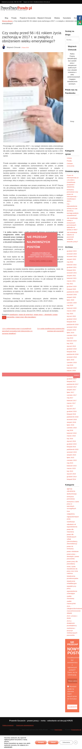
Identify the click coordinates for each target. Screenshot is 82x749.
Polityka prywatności (8, 725)
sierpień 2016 (71, 422)
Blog (6, 18)
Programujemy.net (76, 729)
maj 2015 (70, 463)
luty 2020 (70, 313)
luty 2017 (70, 406)
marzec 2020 (71, 311)
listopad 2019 (71, 322)
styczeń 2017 (71, 408)
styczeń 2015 (71, 474)
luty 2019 (70, 343)
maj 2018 (70, 365)
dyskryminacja (71, 494)
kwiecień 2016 (71, 433)
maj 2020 (70, 305)
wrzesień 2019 (72, 327)
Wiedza (57, 18)
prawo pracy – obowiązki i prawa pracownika (73, 556)
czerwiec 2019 (72, 335)
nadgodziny (71, 514)
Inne (68, 511)
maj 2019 (70, 338)
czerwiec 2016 (72, 428)
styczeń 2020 (71, 316)
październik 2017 (72, 384)
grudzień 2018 (71, 349)
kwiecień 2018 (71, 368)
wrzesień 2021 (72, 273)
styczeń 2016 (71, 441)
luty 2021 (70, 283)
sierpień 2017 (71, 389)
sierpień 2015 (71, 455)
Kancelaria (67, 18)
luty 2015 (70, 471)
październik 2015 (72, 449)
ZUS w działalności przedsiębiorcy (72, 623)
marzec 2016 (71, 436)
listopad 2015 (71, 446)
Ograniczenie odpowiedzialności (25, 725)
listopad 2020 (71, 289)
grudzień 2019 (71, 319)
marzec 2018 (71, 370)
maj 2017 (70, 398)
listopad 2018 (71, 351)
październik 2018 (72, 354)
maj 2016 (70, 430)
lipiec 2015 (70, 457)
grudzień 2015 (71, 444)
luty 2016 (70, 438)
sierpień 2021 (71, 275)
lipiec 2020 (70, 300)
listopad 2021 (71, 270)
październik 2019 (72, 324)
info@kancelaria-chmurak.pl (41, 2)
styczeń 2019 (71, 346)
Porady (14, 18)
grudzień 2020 (71, 286)
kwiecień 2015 (71, 466)
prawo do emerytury (26, 314)
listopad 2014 (71, 479)
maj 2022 (70, 262)
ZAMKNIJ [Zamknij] (76, 375)
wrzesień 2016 (72, 419)
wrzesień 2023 (72, 254)
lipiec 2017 (70, 392)
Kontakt (77, 18)
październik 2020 (72, 292)
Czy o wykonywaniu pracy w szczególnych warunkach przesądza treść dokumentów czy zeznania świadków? (17, 331)
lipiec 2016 (70, 425)
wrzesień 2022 (72, 256)
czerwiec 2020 (72, 303)
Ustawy (69, 158)
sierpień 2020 (71, 297)
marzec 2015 (71, 468)
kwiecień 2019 (71, 341)
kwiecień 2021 (71, 278)
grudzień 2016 (71, 411)
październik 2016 (72, 417)
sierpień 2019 (71, 330)
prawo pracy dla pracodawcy (25, 317)
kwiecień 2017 (71, 400)
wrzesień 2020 (72, 294)
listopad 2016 (71, 414)
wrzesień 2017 (72, 387)
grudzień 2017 (71, 379)
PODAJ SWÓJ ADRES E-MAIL (41, 261)
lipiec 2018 (70, 360)
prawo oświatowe (73, 551)
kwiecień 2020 (71, 308)
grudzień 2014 (71, 476)
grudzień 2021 (71, 267)
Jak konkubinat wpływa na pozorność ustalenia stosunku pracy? (72, 236)
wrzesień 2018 (72, 357)
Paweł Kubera (58, 729)
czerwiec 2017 (72, 395)
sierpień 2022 (71, 259)
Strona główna (7, 21)
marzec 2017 (71, 403)
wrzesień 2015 (72, 452)
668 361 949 (17, 2)
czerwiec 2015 (72, 460)
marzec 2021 (71, 281)
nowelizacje (13, 314)
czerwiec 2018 (72, 362)
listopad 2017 (71, 381)
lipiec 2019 (70, 332)
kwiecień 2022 (71, 265)
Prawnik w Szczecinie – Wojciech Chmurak (35, 18)
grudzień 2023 (71, 251)
